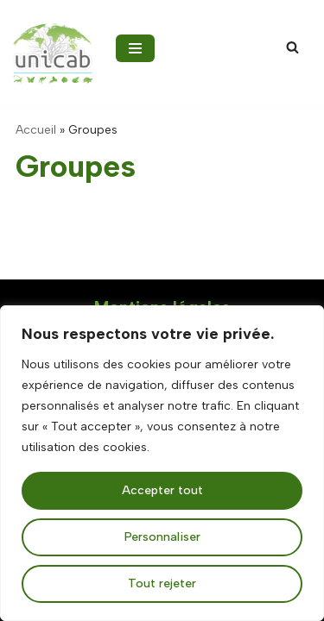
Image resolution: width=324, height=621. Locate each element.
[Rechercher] (292, 47)
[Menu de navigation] (135, 48)
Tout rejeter (162, 583)
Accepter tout (162, 490)
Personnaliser (162, 537)
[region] (162, 463)
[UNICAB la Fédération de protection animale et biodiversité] (52, 53)
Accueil (36, 129)
